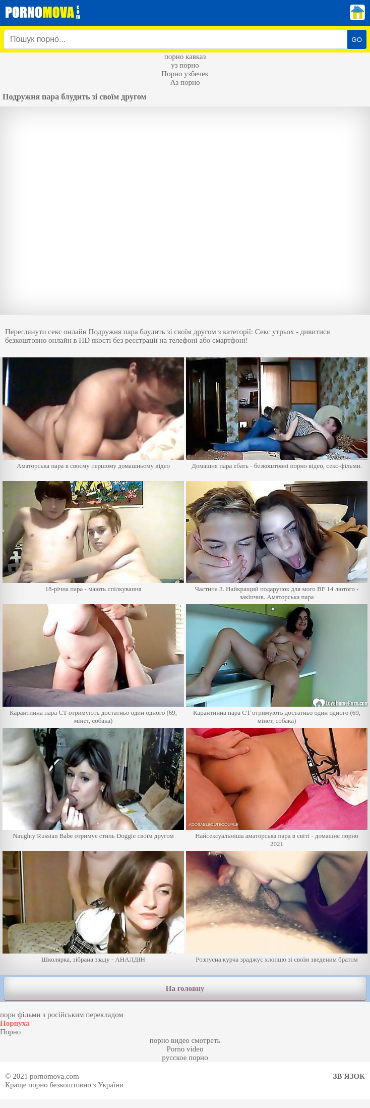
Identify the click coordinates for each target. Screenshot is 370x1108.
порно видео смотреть (185, 1040)
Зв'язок (349, 1076)
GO (356, 39)
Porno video (185, 1049)
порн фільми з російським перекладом (62, 1015)
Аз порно (185, 82)
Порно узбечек (185, 74)
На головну (185, 988)
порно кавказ (185, 56)
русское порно (185, 1057)
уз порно (185, 65)
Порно (10, 1032)
